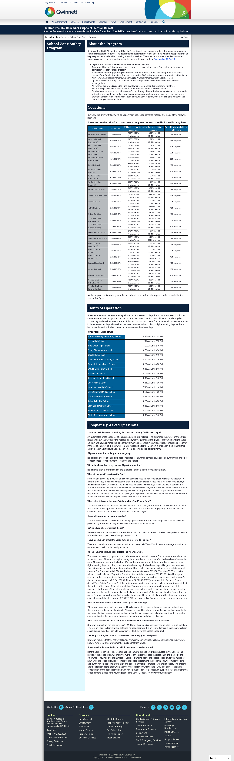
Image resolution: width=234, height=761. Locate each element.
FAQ (82, 3)
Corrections (141, 733)
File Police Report (115, 734)
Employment (85, 723)
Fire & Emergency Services (148, 740)
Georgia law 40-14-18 (164, 59)
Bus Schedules (114, 730)
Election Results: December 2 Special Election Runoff (78, 28)
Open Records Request (57, 737)
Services (63, 3)
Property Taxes (86, 734)
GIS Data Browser (115, 719)
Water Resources (172, 747)
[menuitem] (59, 22)
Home (46, 21)
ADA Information (55, 745)
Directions (51, 730)
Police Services (171, 732)
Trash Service (113, 738)
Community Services (146, 729)
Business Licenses (87, 738)
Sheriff (167, 735)
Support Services (172, 739)
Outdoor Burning (115, 726)
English (213, 758)
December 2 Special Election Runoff (118, 31)
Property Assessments (118, 723)
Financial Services (144, 736)
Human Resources (144, 744)
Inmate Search (86, 730)
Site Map (90, 3)
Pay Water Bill (50, 3)
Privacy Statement (55, 741)
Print (184, 37)
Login (184, 16)
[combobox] (220, 758)
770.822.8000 (60, 734)
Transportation (171, 743)
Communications (144, 725)
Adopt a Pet (84, 726)
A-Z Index (74, 3)
